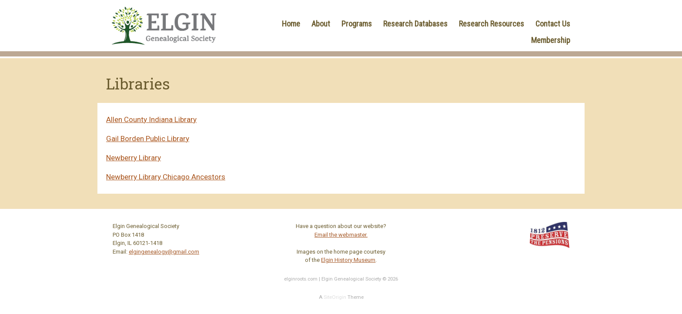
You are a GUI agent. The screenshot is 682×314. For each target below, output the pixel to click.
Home (291, 23)
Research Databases (415, 23)
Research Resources (491, 23)
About (320, 23)
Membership (550, 40)
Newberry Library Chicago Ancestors (165, 176)
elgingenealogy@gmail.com (164, 251)
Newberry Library (133, 157)
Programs (356, 23)
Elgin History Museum (348, 260)
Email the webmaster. (341, 234)
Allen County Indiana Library (151, 119)
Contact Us (552, 23)
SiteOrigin (335, 297)
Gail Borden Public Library (147, 138)
